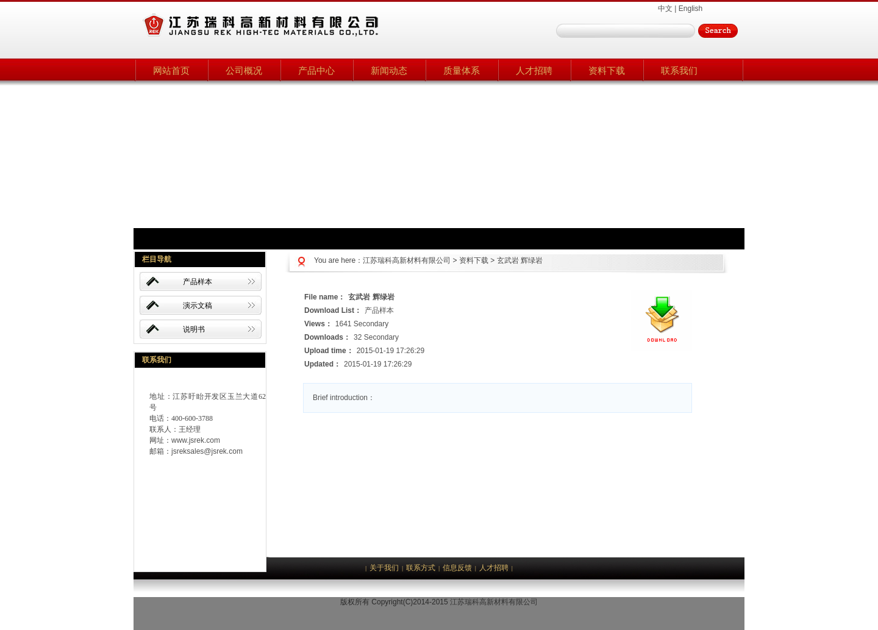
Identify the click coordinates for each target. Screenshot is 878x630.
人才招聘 (534, 70)
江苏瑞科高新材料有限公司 (407, 260)
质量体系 (461, 70)
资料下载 (606, 70)
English (690, 8)
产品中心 (316, 70)
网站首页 (171, 70)
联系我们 (679, 70)
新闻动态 (389, 70)
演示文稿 (197, 305)
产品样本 (197, 281)
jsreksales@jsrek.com (207, 451)
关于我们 (384, 568)
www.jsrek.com (195, 440)
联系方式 (420, 568)
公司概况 (244, 70)
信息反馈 (457, 568)
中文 (665, 8)
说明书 (194, 329)
